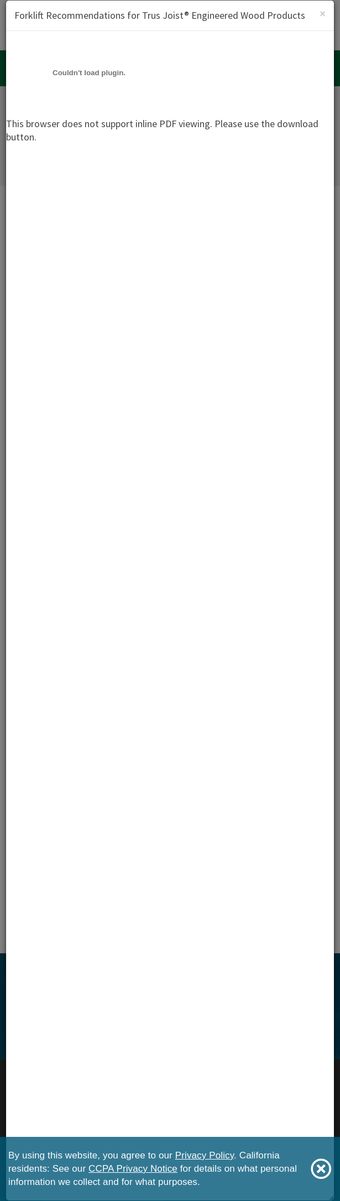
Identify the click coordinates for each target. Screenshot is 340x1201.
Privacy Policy (204, 1155)
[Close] (323, 13)
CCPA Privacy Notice (132, 1168)
